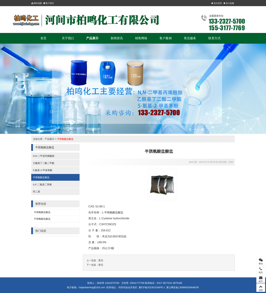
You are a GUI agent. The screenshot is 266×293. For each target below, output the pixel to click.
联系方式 (214, 38)
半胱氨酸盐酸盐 (65, 139)
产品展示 (92, 38)
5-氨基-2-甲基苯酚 (42, 170)
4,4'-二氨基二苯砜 (42, 184)
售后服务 (190, 38)
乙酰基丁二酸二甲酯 (43, 163)
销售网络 (141, 38)
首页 (43, 38)
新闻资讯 (117, 38)
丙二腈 (36, 191)
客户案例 (165, 38)
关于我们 (68, 38)
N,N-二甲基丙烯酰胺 (43, 156)
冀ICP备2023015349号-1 (152, 287)
